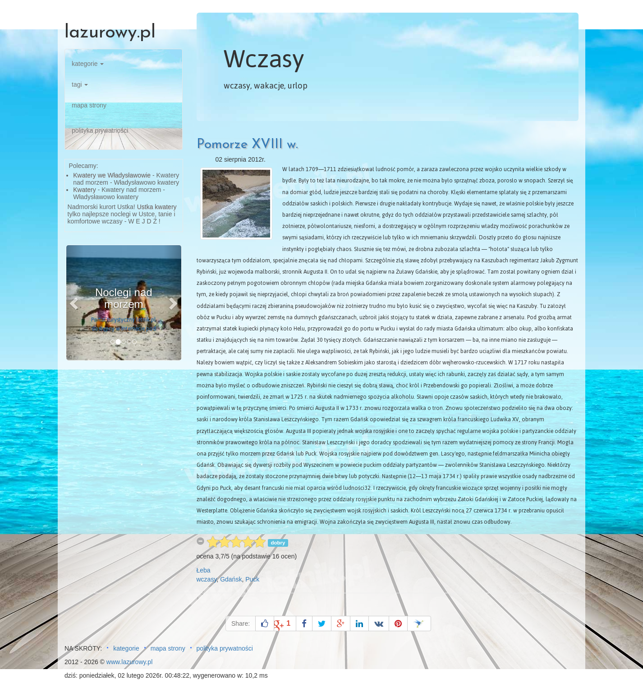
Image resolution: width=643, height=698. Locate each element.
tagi (80, 84)
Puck (252, 579)
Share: (240, 623)
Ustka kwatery (157, 206)
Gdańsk (231, 579)
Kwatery (84, 189)
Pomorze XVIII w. (247, 145)
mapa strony (89, 105)
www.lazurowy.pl (129, 661)
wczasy (207, 579)
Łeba (204, 570)
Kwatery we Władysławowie (112, 175)
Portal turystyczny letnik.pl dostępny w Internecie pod (123, 324)
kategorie (88, 63)
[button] (74, 302)
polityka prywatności (100, 130)
